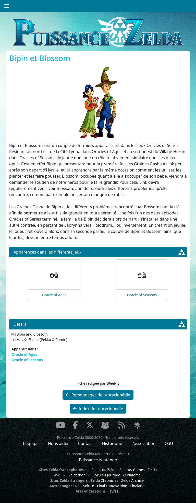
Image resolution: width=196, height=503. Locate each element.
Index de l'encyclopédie (98, 408)
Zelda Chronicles (104, 480)
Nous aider (58, 443)
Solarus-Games (132, 469)
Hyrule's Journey (106, 475)
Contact (85, 443)
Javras (113, 491)
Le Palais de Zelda (101, 469)
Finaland (137, 485)
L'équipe (31, 443)
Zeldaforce (131, 475)
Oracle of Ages (54, 294)
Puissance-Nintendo (98, 460)
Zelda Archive (132, 480)
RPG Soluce (84, 485)
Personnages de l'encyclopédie (98, 395)
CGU (169, 443)
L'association (143, 443)
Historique (112, 443)
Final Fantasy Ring (112, 485)
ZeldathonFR (79, 475)
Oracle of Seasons (142, 294)
